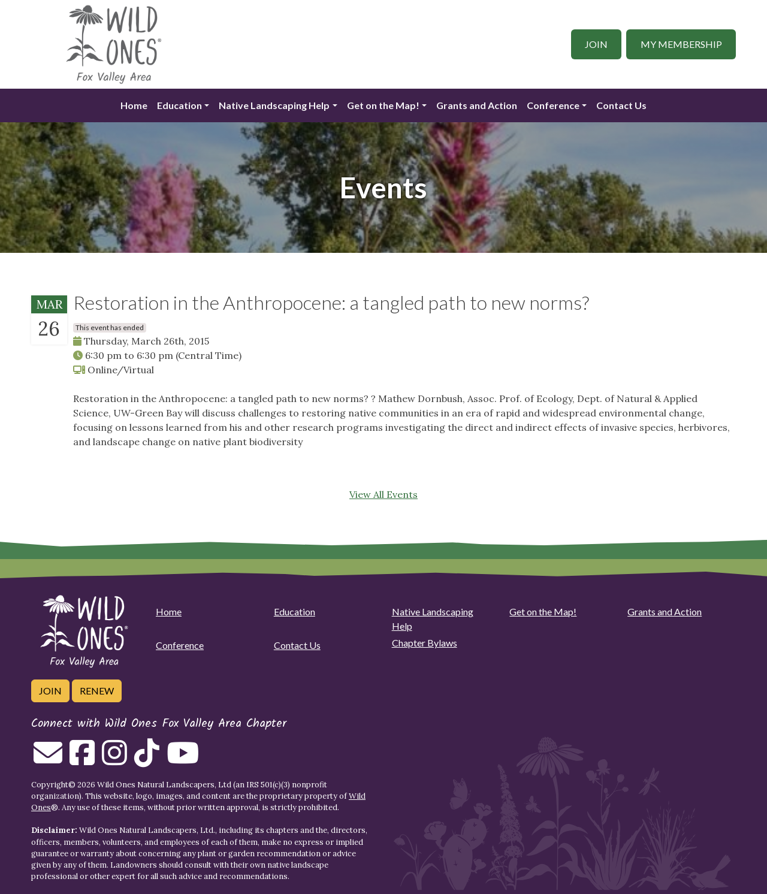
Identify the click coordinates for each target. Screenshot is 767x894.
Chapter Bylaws (424, 642)
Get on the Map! (383, 105)
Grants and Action (476, 105)
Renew (97, 690)
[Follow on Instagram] (114, 760)
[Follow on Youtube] (182, 760)
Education (179, 105)
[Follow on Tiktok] (147, 760)
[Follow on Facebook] (82, 760)
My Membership (681, 44)
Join (596, 44)
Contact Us (621, 105)
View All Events (383, 494)
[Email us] (48, 760)
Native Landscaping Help (274, 105)
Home (133, 105)
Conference (553, 105)
